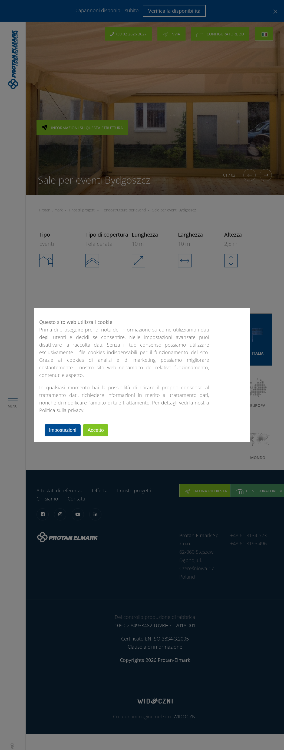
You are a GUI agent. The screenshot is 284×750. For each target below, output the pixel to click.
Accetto (98, 430)
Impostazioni (63, 430)
